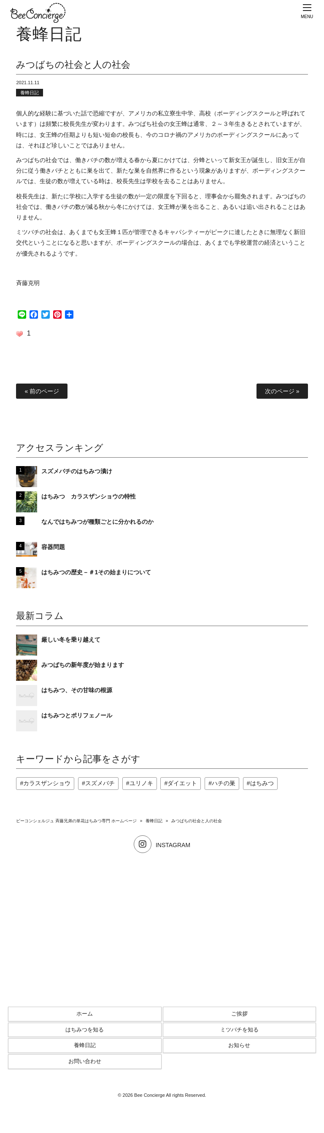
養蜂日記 (29, 92)
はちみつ (262, 783)
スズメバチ (100, 783)
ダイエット (182, 783)
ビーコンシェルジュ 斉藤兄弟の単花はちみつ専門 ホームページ (76, 820)
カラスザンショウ (46, 783)
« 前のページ (41, 391)
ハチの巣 (223, 783)
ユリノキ (141, 783)
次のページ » (282, 391)
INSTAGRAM (162, 845)
